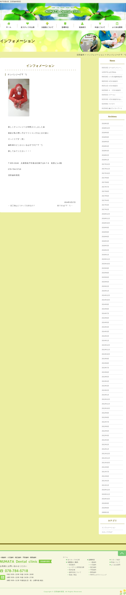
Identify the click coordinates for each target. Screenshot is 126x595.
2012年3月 (105, 440)
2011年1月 (105, 485)
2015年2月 (105, 286)
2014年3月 (105, 331)
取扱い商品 (73, 575)
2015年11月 (106, 259)
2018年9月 (105, 132)
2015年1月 (105, 291)
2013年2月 (105, 390)
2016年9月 (105, 227)
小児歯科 (93, 565)
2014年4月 (105, 327)
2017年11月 (106, 169)
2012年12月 (106, 399)
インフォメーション (96, 55)
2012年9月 (105, 413)
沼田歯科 (81, 55)
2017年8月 (105, 182)
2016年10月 (106, 223)
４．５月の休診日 (111, 90)
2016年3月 (105, 246)
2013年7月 (105, 368)
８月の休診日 (110, 81)
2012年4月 (105, 435)
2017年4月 (105, 200)
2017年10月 (106, 173)
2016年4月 (105, 241)
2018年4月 (105, 146)
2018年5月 (105, 142)
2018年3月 (105, 151)
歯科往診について (75, 572)
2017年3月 (105, 205)
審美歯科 (93, 572)
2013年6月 (105, 372)
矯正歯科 (93, 567)
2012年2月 (105, 444)
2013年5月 (105, 377)
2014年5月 (105, 322)
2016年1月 (105, 255)
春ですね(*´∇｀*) (65, 206)
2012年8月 (105, 417)
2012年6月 (105, 426)
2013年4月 (105, 381)
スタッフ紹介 (115, 560)
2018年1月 (105, 160)
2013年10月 (106, 354)
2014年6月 (105, 318)
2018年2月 (105, 155)
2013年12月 (106, 345)
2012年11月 (106, 404)
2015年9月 (105, 268)
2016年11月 (106, 218)
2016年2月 (105, 250)
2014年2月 (105, 336)
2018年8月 (105, 137)
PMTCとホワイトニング (98, 575)
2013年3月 (105, 386)
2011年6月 (105, 476)
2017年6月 (105, 191)
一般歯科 (93, 562)
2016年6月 (105, 236)
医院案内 (72, 565)
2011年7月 (105, 472)
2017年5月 (105, 196)
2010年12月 (106, 490)
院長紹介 (82, 25)
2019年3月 (105, 123)
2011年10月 (106, 463)
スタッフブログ (107, 532)
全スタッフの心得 (27, 25)
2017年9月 (105, 178)
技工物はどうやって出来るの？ (21, 206)
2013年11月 (106, 349)
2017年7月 (105, 187)
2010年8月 (105, 508)
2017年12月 (106, 164)
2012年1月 (105, 449)
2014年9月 (105, 304)
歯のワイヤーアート (112, 108)
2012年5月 (105, 431)
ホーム (8, 25)
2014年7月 (105, 313)
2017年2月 (105, 209)
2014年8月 (105, 309)
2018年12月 (106, 128)
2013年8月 (105, 363)
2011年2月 (105, 481)
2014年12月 (106, 295)
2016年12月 (106, 214)
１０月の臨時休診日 (112, 77)
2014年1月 (105, 340)
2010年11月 (106, 494)
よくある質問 (117, 25)
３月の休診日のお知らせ (113, 99)
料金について (99, 25)
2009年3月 (105, 512)
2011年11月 (106, 458)
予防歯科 (93, 570)
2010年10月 (106, 499)
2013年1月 (105, 395)
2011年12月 (106, 453)
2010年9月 (105, 503)
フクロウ (108, 104)
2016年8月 (105, 232)
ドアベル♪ (108, 95)
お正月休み (109, 72)
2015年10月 (106, 264)
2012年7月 (105, 422)
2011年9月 (105, 467)
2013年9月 (105, 359)
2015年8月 (105, 273)
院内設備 (72, 570)
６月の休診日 (110, 86)
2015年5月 (105, 282)
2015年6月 (105, 277)
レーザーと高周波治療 (76, 567)
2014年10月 (106, 300)
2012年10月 (106, 408)
